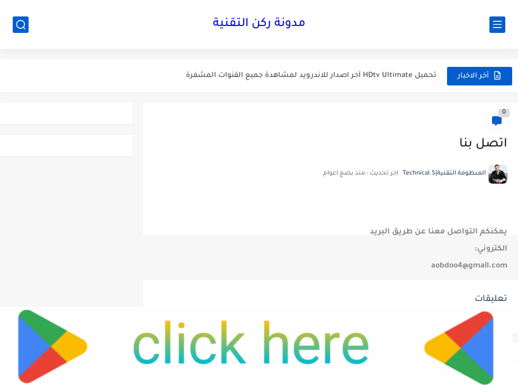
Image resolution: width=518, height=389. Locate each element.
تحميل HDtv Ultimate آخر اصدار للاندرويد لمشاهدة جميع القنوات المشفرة (311, 76)
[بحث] (21, 24)
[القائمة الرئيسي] (497, 24)
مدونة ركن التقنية (259, 24)
